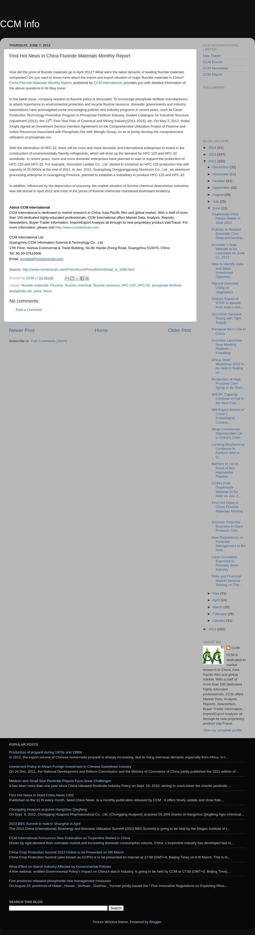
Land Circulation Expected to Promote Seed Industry (225, 563)
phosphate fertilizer (166, 285)
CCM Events (213, 62)
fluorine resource (106, 285)
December (221, 167)
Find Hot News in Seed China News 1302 (41, 795)
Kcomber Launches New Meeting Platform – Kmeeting (227, 346)
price (37, 291)
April (217, 600)
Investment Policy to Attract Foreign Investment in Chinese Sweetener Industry (70, 767)
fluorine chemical (78, 285)
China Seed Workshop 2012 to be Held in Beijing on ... (228, 366)
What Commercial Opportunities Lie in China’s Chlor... (227, 433)
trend (47, 291)
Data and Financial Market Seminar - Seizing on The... (227, 580)
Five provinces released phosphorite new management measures (60, 881)
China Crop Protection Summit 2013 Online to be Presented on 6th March (66, 852)
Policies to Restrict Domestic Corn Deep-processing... (228, 234)
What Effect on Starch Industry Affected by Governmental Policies (60, 867)
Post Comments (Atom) (49, 341)
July (216, 201)
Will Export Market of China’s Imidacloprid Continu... (228, 416)
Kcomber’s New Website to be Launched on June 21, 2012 (228, 251)
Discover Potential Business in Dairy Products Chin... (227, 526)
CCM (236, 648)
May (216, 593)
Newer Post (22, 330)
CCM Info (20, 24)
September (222, 188)
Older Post (179, 330)
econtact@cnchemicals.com (41, 259)
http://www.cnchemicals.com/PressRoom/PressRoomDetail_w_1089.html (78, 269)
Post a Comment (29, 310)
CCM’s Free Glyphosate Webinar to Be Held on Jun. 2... (226, 489)
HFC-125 (129, 285)
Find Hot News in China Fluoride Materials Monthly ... (227, 509)
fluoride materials (35, 285)
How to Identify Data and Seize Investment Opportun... (228, 270)
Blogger (155, 922)
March (218, 607)
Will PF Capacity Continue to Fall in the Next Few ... (228, 398)
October (219, 181)
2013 (212, 154)
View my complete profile (222, 730)
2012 (212, 161)
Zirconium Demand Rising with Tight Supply (226, 318)
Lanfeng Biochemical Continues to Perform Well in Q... (228, 451)
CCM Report (212, 74)
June (217, 208)
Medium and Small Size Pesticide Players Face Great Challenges (60, 781)
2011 (212, 629)
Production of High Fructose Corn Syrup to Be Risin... (229, 383)
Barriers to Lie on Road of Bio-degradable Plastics (225, 470)
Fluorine (56, 285)
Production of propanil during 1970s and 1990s (45, 752)
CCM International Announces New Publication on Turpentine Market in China (69, 838)
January (219, 621)
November (221, 174)
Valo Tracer (212, 56)
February (220, 614)
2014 (212, 148)
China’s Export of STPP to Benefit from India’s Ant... (227, 303)
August (219, 195)
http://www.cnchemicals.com (77, 227)
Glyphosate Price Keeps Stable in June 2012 (226, 218)
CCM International (108, 83)
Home (101, 330)
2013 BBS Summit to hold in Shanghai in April (44, 824)
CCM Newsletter (215, 68)
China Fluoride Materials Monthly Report (40, 83)
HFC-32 (144, 285)
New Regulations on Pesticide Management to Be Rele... (228, 544)
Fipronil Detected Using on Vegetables (225, 288)
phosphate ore (20, 291)
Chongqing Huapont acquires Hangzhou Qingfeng (48, 809)
